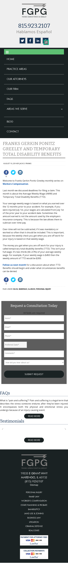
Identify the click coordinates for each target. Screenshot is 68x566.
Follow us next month (14, 264)
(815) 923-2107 (34, 481)
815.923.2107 (34, 25)
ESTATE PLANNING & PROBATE (34, 505)
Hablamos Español (34, 31)
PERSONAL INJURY (34, 492)
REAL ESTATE (34, 530)
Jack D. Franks (25, 163)
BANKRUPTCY (34, 509)
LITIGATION (34, 522)
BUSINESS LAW (34, 517)
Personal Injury (43, 289)
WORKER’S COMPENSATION (34, 500)
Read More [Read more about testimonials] (34, 440)
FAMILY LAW (34, 496)
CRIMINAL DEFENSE (34, 526)
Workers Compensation (15, 183)
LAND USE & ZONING (34, 513)
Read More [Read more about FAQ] (34, 416)
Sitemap (34, 484)
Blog (15, 289)
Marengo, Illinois (27, 289)
